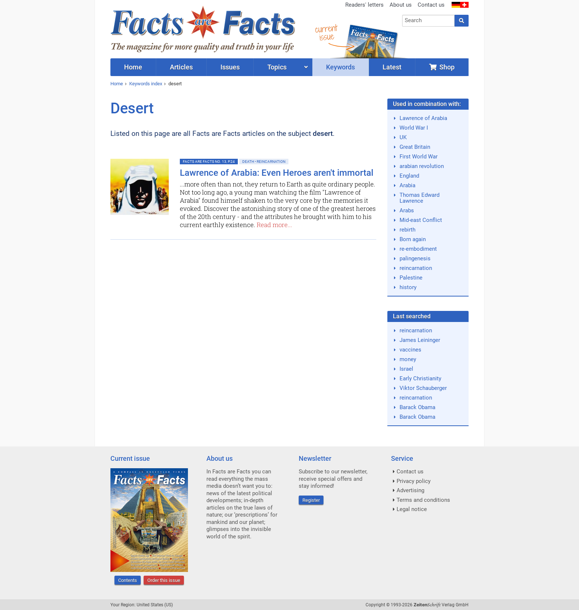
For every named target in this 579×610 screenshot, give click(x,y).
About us (401, 4)
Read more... (274, 224)
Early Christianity (420, 378)
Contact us (431, 4)
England (409, 175)
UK (403, 137)
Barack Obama (417, 407)
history (408, 287)
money (408, 359)
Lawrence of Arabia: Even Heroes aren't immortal (276, 173)
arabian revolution (422, 166)
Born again (413, 239)
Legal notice (412, 509)
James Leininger (420, 340)
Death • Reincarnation (263, 162)
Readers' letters (364, 4)
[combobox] (428, 21)
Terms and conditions (423, 500)
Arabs (407, 210)
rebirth (407, 229)
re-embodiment (418, 249)
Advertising (410, 490)
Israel (406, 369)
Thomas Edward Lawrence (419, 198)
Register (311, 500)
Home (116, 83)
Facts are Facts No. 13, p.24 (209, 162)
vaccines (410, 349)
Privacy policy (414, 481)
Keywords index (145, 83)
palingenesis (415, 258)
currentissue (326, 32)
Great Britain (415, 147)
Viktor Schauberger (423, 388)
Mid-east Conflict (421, 220)
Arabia (407, 185)
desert (175, 83)
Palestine (411, 277)
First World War (419, 156)
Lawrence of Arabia (423, 118)
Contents (127, 580)
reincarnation (416, 268)
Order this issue (163, 580)
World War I (414, 127)
